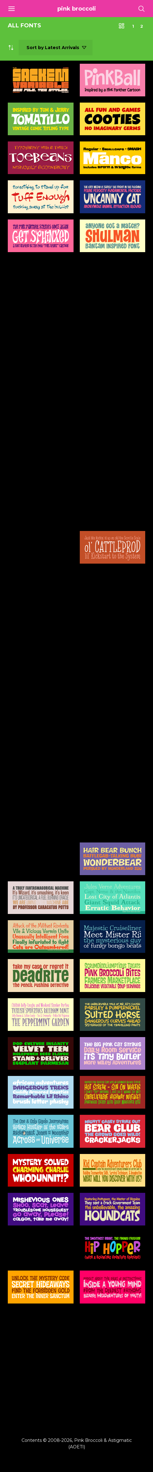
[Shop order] (56, 47)
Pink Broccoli (76, 8)
